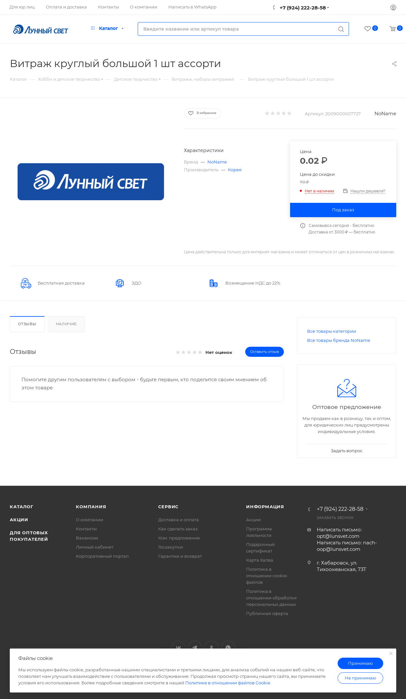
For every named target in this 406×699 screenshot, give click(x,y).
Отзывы (27, 324)
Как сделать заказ (178, 528)
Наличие (66, 324)
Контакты (86, 528)
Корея (235, 169)
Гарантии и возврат (180, 556)
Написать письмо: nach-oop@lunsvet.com (347, 545)
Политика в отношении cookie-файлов (267, 575)
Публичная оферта (267, 613)
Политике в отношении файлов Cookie (227, 682)
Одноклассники (211, 648)
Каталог (22, 506)
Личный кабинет (94, 547)
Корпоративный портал (102, 556)
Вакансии (87, 537)
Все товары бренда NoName (338, 340)
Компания (91, 506)
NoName (385, 113)
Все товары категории (331, 331)
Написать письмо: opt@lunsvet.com (339, 532)
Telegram (195, 648)
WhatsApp (228, 648)
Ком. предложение (179, 537)
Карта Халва (259, 560)
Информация (265, 506)
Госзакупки (170, 547)
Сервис (168, 506)
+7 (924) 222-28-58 (302, 8)
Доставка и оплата (178, 519)
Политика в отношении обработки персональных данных (271, 598)
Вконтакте (178, 648)
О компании (89, 519)
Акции (19, 519)
